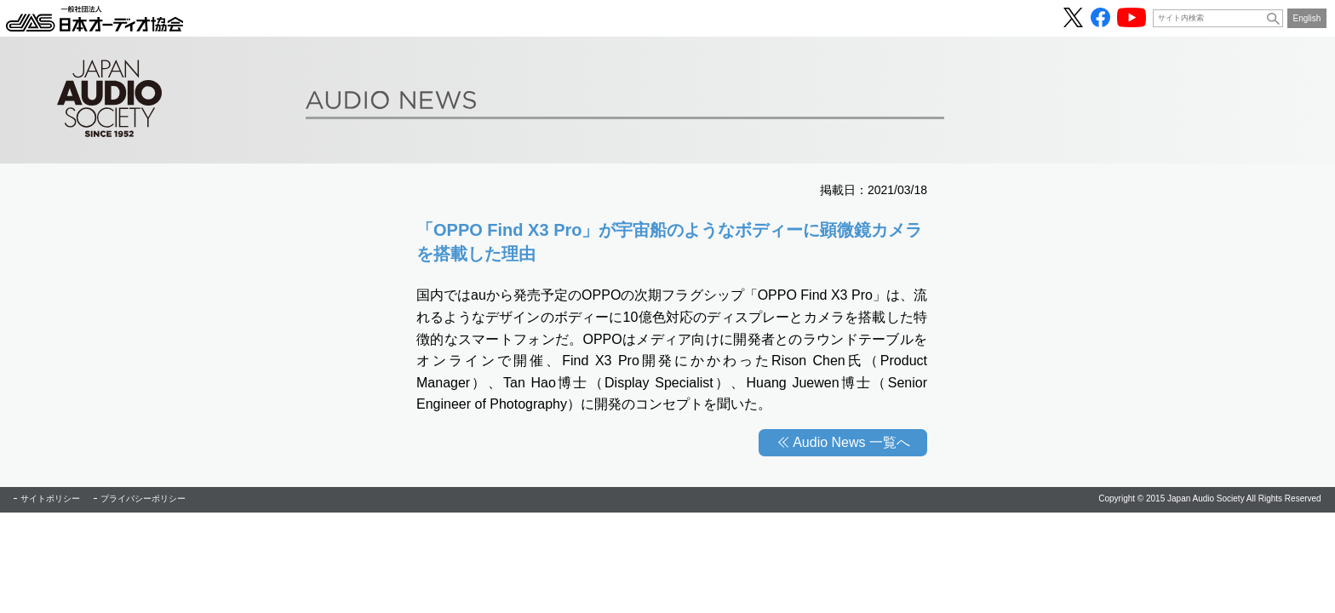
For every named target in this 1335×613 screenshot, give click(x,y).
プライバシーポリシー (143, 498)
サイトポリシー (50, 498)
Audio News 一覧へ (851, 442)
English (1307, 18)
